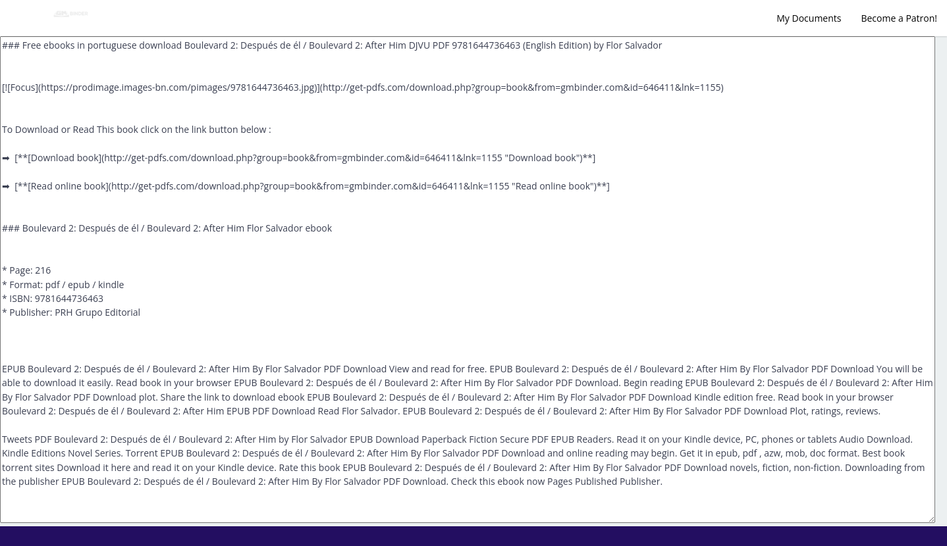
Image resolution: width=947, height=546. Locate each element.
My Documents (808, 18)
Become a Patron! (899, 18)
